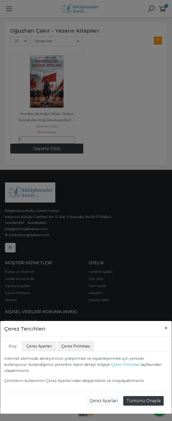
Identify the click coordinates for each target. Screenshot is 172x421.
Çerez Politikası (125, 364)
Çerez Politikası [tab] (75, 346)
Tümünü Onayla (143, 400)
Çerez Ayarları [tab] (39, 346)
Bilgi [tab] (13, 346)
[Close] (166, 328)
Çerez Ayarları (104, 400)
